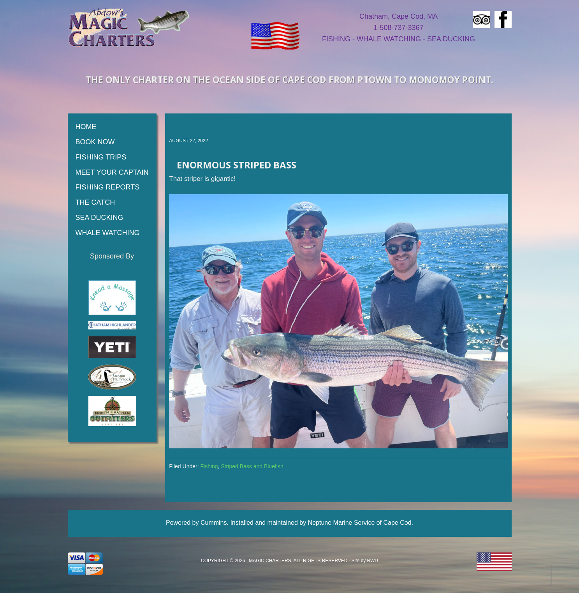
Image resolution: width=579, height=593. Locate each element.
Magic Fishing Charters (129, 27)
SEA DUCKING (451, 39)
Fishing (209, 466)
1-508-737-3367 (398, 28)
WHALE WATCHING (389, 39)
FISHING (336, 39)
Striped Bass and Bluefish (252, 466)
